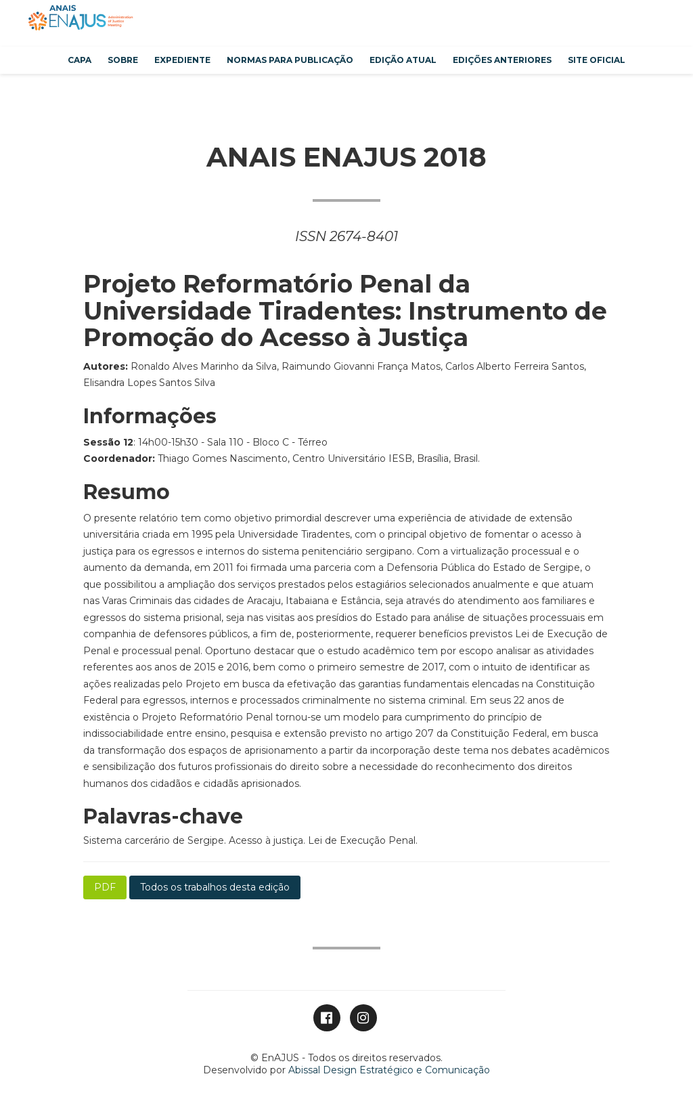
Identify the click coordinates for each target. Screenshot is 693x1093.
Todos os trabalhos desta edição (215, 887)
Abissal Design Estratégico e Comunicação (389, 1070)
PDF (105, 887)
